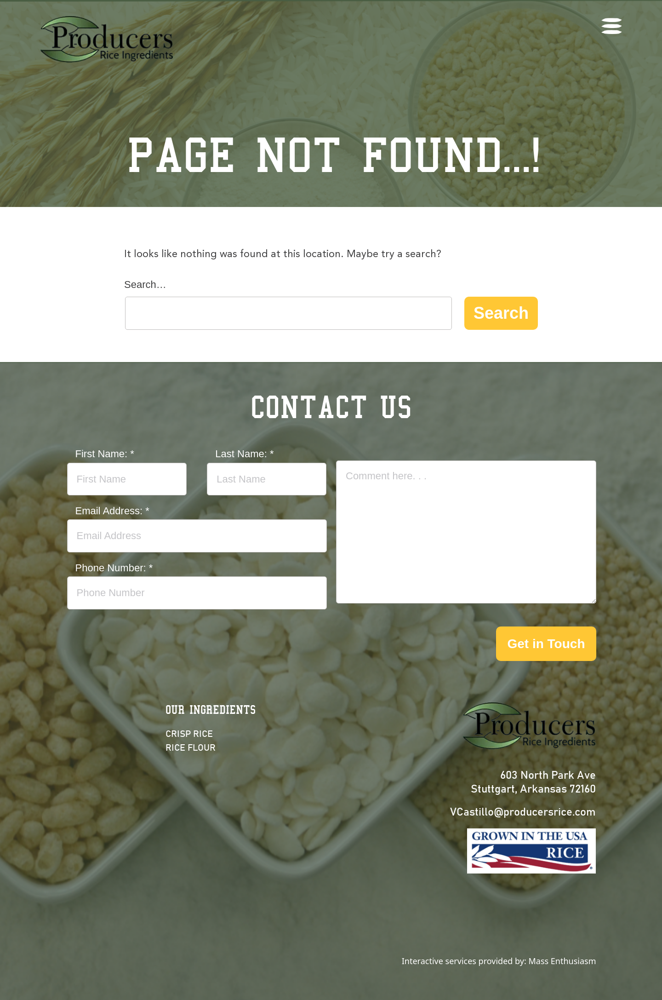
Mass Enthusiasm (562, 960)
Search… (145, 284)
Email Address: (112, 511)
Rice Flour (191, 748)
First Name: (104, 454)
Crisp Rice (189, 734)
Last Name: (244, 454)
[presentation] (406, 644)
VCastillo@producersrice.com (523, 812)
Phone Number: (114, 568)
